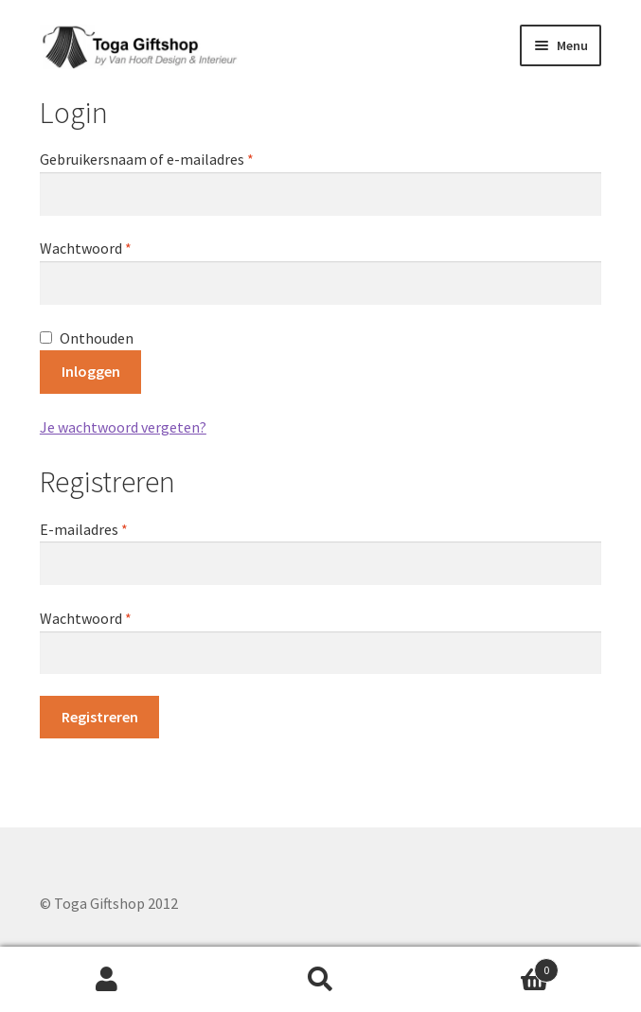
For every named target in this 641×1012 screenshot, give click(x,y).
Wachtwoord (108, 247)
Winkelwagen (493, 966)
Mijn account (107, 980)
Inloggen (91, 371)
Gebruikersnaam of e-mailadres (169, 158)
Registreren (100, 716)
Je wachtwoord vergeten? (123, 426)
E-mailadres (106, 528)
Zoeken (321, 980)
